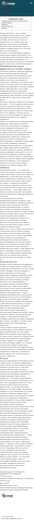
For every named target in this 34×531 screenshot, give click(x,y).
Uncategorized (16, 474)
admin (22, 472)
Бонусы (4, 28)
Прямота (5, 25)
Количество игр (7, 26)
